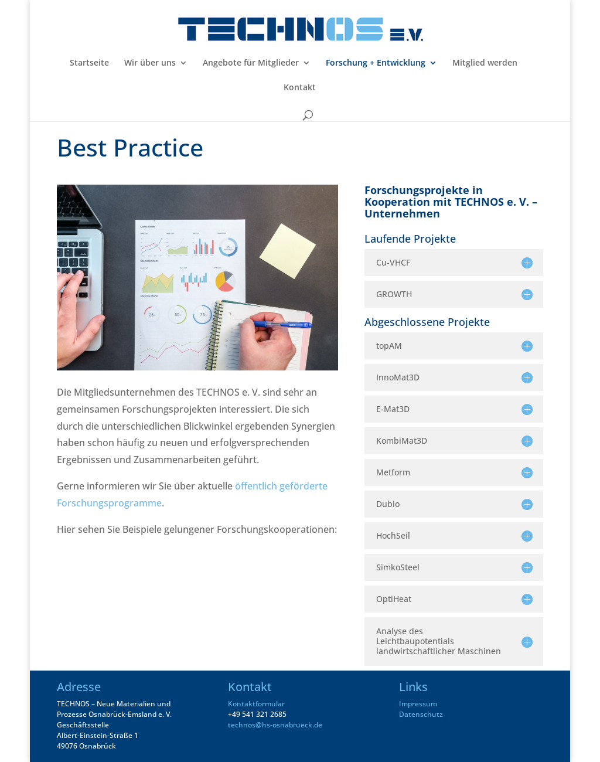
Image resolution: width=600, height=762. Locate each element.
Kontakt (300, 88)
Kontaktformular (256, 704)
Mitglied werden (484, 63)
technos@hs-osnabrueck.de (275, 725)
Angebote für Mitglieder (251, 63)
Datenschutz (421, 714)
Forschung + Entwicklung (375, 63)
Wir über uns (150, 63)
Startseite (89, 63)
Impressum (418, 704)
